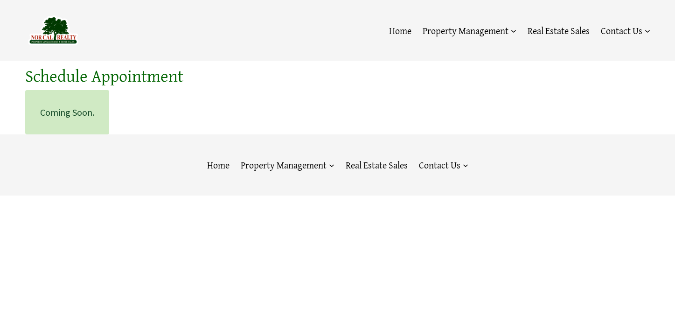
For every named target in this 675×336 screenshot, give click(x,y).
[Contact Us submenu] (647, 30)
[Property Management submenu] (513, 30)
